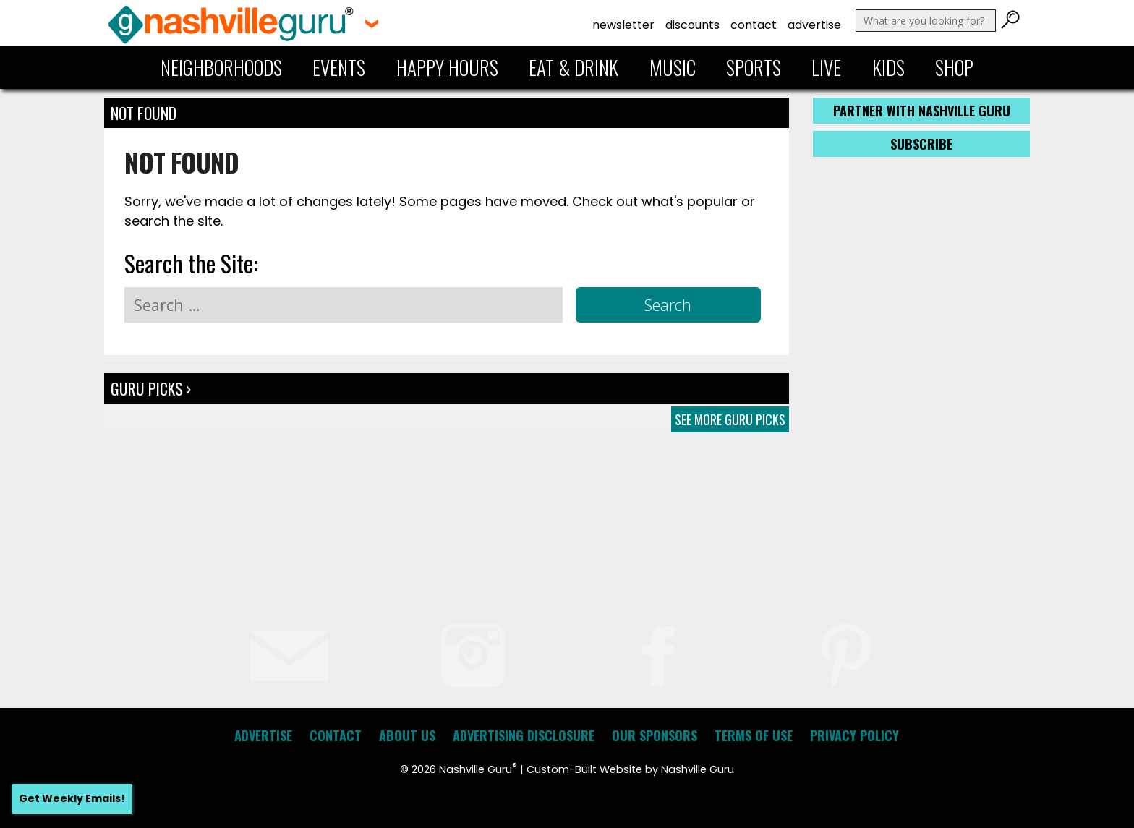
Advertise (814, 25)
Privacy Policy (854, 735)
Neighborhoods (221, 67)
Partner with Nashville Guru (921, 110)
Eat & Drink (573, 67)
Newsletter (623, 25)
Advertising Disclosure (523, 735)
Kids (888, 67)
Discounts (692, 25)
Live (826, 67)
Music (672, 67)
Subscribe (921, 144)
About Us (407, 735)
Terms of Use (754, 735)
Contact (753, 25)
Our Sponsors (654, 735)
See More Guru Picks (730, 419)
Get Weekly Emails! (72, 798)
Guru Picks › (151, 388)
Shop (954, 67)
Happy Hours (447, 67)
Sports (753, 67)
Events (338, 67)
